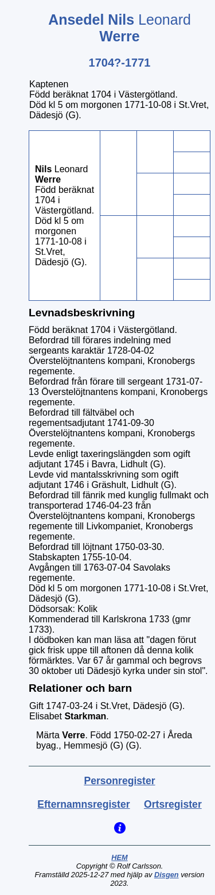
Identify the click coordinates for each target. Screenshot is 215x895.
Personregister (119, 780)
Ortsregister (173, 804)
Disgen (166, 874)
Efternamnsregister (83, 804)
